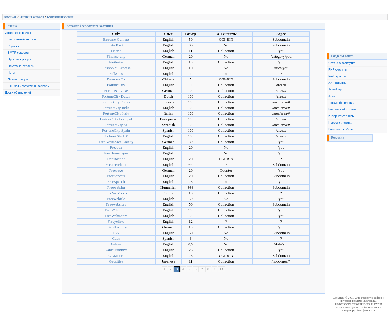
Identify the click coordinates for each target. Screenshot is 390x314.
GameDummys (115, 250)
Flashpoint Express (116, 68)
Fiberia (116, 51)
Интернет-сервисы (32, 16)
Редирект (14, 46)
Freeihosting (115, 159)
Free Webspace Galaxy (116, 142)
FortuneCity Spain (116, 130)
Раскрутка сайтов (340, 129)
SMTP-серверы (18, 52)
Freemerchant (116, 164)
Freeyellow (116, 221)
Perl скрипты (337, 76)
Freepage (116, 170)
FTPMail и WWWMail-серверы (28, 86)
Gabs (116, 238)
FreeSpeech (116, 181)
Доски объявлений (18, 92)
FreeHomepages (116, 153)
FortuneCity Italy (116, 113)
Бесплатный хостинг (60, 16)
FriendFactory (116, 227)
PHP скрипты (337, 69)
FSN (116, 233)
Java (331, 96)
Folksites (116, 73)
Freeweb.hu (116, 187)
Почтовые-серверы (21, 66)
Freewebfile (116, 199)
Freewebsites (116, 204)
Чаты (11, 72)
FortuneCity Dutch (116, 96)
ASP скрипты (337, 82)
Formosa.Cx (116, 79)
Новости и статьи (340, 122)
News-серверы (18, 79)
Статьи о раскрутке (341, 63)
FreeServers (116, 176)
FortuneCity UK (116, 136)
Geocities (116, 261)
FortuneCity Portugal (116, 119)
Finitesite (116, 62)
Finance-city (115, 56)
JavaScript (335, 89)
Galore (116, 244)
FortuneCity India (115, 108)
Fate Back (116, 45)
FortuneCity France (116, 102)
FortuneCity (116, 85)
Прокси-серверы (19, 59)
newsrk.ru (10, 16)
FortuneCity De (116, 90)
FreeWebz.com (116, 210)
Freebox (116, 147)
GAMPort (115, 255)
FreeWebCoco (116, 193)
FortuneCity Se (115, 125)
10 (221, 269)
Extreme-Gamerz (116, 39)
